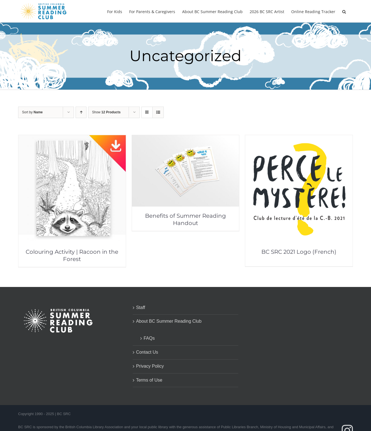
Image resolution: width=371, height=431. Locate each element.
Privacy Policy (150, 366)
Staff (140, 307)
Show (106, 112)
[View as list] (158, 112)
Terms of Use (149, 380)
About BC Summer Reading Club (169, 321)
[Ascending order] (81, 112)
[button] (344, 11)
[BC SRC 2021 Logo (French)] (299, 139)
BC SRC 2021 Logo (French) (298, 251)
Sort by (32, 112)
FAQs (149, 338)
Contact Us (147, 352)
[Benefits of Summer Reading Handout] (185, 139)
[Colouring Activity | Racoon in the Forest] (72, 139)
